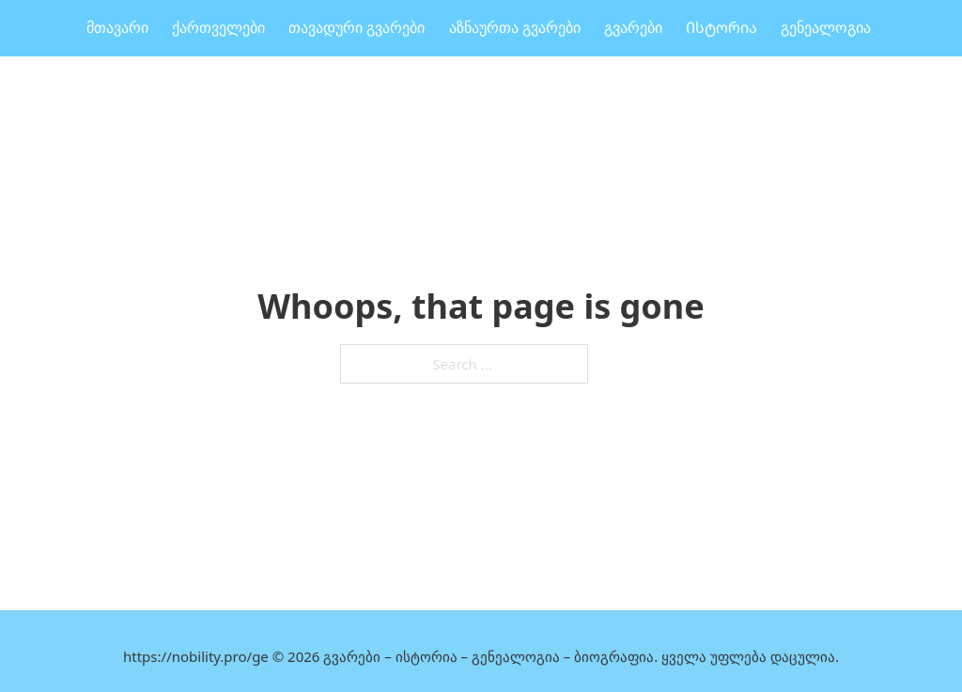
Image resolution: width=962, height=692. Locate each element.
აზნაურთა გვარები (515, 28)
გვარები (633, 28)
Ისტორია (721, 28)
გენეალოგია (826, 28)
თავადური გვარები (356, 28)
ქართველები (218, 28)
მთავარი (117, 28)
